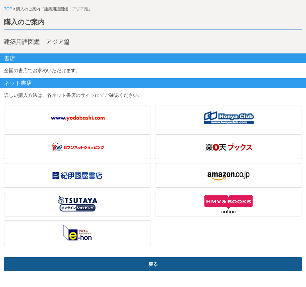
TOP (8, 9)
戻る (153, 264)
